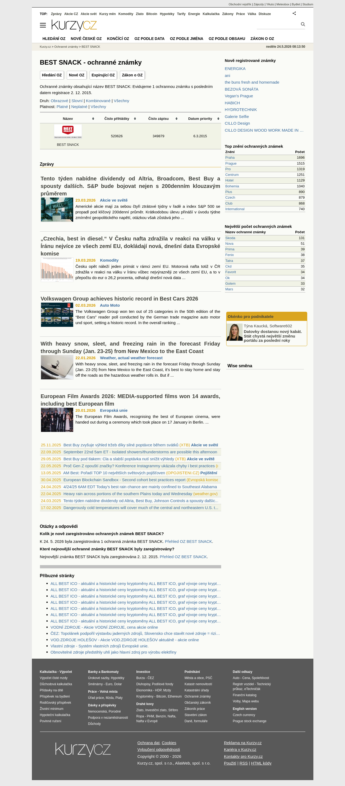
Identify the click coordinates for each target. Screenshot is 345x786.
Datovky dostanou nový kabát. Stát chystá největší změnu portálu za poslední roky (273, 336)
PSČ (209, 678)
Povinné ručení (50, 721)
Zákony (227, 14)
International (235, 209)
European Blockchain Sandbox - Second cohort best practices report (125, 479)
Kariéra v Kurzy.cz (240, 749)
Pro (228, 169)
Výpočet (66, 672)
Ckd (228, 266)
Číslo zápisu (158, 119)
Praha (230, 157)
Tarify (181, 14)
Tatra (229, 261)
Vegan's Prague (239, 96)
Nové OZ (76, 75)
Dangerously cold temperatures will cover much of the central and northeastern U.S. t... (141, 507)
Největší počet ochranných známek (258, 226)
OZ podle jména (186, 38)
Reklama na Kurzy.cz (243, 742)
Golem (230, 283)
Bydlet (296, 4)
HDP (158, 690)
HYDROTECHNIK (241, 109)
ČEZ (151, 678)
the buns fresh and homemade (252, 82)
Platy (119, 698)
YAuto (270, 4)
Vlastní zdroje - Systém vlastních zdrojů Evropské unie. (100, 646)
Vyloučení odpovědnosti (159, 749)
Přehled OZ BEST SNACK (188, 541)
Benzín (161, 716)
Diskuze (265, 14)
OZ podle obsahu (227, 38)
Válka (252, 14)
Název (68, 119)
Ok (227, 278)
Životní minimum (52, 709)
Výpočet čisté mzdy (54, 678)
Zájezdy (259, 4)
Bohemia (232, 186)
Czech (230, 197)
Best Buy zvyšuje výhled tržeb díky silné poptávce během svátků (121, 445)
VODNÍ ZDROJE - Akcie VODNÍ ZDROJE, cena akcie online (104, 627)
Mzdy (167, 690)
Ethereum (175, 696)
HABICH (232, 103)
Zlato (140, 14)
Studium (307, 4)
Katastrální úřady (197, 690)
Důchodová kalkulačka (56, 684)
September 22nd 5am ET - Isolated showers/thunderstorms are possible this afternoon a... (144, 452)
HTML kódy (261, 763)
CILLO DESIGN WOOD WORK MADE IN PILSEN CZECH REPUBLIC (265, 130)
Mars (229, 289)
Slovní (77, 100)
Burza (140, 678)
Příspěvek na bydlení (55, 696)
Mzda (110, 698)
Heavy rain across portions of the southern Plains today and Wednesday (128, 493)
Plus (228, 192)
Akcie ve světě (114, 200)
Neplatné (79, 106)
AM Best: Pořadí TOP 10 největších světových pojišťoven (114, 472)
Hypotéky (167, 14)
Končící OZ (118, 38)
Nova (229, 244)
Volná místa (108, 692)
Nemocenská (97, 711)
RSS (243, 763)
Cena (246, 678)
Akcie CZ (71, 14)
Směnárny (95, 684)
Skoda (230, 238)
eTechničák (252, 689)
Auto (236, 678)
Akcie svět (89, 14)
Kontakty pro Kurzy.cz (243, 756)
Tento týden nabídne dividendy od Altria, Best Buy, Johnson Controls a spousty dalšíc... (140, 500)
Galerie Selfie (237, 116)
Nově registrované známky (250, 60)
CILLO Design (237, 123)
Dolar (118, 684)
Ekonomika (144, 690)
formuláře (201, 721)
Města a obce (194, 678)
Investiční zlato (155, 710)
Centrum (232, 175)
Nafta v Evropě (147, 721)
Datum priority (200, 119)
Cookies (169, 742)
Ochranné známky (66, 46)
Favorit (230, 272)
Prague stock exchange (249, 721)
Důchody (94, 724)
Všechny (121, 100)
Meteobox (282, 4)
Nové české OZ (86, 38)
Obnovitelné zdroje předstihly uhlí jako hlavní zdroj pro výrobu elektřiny (113, 652)
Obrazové (59, 100)
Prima (230, 249)
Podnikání (192, 672)
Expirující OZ (103, 75)
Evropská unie (114, 410)
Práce (240, 14)
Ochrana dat (149, 742)
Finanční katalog (245, 695)
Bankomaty (110, 672)
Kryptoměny (145, 696)
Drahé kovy (145, 704)
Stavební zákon (196, 715)
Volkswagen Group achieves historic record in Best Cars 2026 (119, 299)
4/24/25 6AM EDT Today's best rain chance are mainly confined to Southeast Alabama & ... (144, 486)
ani (227, 75)
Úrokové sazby (98, 678)
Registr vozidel (243, 684)
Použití (230, 763)
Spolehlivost (260, 678)
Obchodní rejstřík (240, 4)
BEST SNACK (90, 46)
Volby (236, 701)
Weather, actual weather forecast (131, 357)
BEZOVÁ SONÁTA (242, 89)
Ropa (140, 716)
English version (245, 709)
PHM (150, 716)
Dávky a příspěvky (102, 705)
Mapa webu (250, 701)
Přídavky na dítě (51, 690)
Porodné (115, 711)
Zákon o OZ (132, 75)
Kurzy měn (107, 14)
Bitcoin (151, 14)
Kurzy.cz (45, 46)
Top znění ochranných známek (254, 146)
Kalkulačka (211, 14)
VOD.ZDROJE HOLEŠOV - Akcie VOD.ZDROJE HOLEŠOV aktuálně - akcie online (125, 639)
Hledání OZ (52, 75)
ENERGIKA (235, 68)
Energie (194, 14)
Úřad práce (96, 698)
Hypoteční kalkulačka (55, 715)
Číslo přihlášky (117, 119)
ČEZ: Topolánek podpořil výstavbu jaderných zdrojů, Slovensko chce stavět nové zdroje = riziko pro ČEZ (136, 633)
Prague (231, 163)
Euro (109, 684)
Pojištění (209, 472)
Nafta (171, 716)
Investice (143, 672)
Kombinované (98, 100)
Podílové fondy (162, 684)
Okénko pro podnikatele (251, 316)
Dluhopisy (143, 684)
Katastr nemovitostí (198, 684)
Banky (93, 672)
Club (229, 203)
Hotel (229, 180)
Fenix (229, 255)
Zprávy (56, 14)
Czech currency (244, 715)
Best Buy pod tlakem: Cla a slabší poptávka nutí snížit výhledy (119, 459)
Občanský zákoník (198, 703)
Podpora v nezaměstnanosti (108, 718)
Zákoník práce (195, 709)
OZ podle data (150, 38)
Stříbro (173, 710)
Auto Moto (110, 305)
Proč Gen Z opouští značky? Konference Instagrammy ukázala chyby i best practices (139, 466)
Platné (62, 106)
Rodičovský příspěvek (55, 703)
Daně (188, 721)
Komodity (109, 260)
